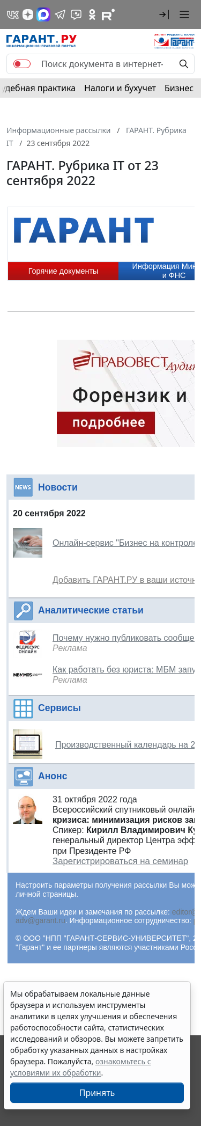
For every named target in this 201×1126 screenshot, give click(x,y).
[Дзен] (28, 14)
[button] (164, 14)
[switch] (22, 64)
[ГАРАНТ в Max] (43, 14)
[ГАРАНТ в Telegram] (60, 14)
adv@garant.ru (40, 920)
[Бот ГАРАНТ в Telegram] (76, 14)
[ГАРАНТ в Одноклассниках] (92, 14)
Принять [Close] (97, 1093)
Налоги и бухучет (120, 88)
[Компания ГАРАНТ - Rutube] (108, 14)
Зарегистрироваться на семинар (120, 861)
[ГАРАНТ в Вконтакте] (12, 14)
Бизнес (179, 88)
